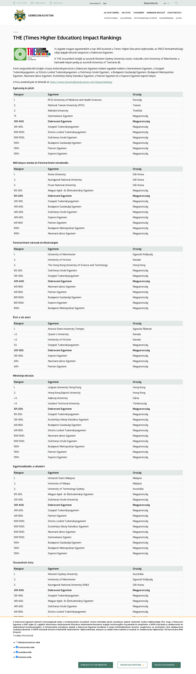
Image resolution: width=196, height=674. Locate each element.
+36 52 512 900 (21, 3)
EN (168, 3)
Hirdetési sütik (24, 661)
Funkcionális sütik (26, 652)
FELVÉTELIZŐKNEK (111, 18)
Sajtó (104, 3)
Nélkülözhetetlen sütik (29, 647)
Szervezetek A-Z (95, 3)
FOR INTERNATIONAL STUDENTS (145, 18)
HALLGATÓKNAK (126, 18)
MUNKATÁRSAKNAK (166, 18)
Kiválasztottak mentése (94, 669)
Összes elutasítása (130, 669)
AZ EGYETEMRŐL (111, 13)
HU (165, 3)
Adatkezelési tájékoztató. (152, 634)
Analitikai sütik (25, 656)
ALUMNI (179, 18)
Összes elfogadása (164, 669)
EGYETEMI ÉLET (175, 13)
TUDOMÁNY (138, 13)
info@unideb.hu (39, 3)
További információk (23, 640)
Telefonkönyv (57, 3)
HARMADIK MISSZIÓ (156, 13)
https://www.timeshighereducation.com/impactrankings (81, 82)
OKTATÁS (126, 13)
